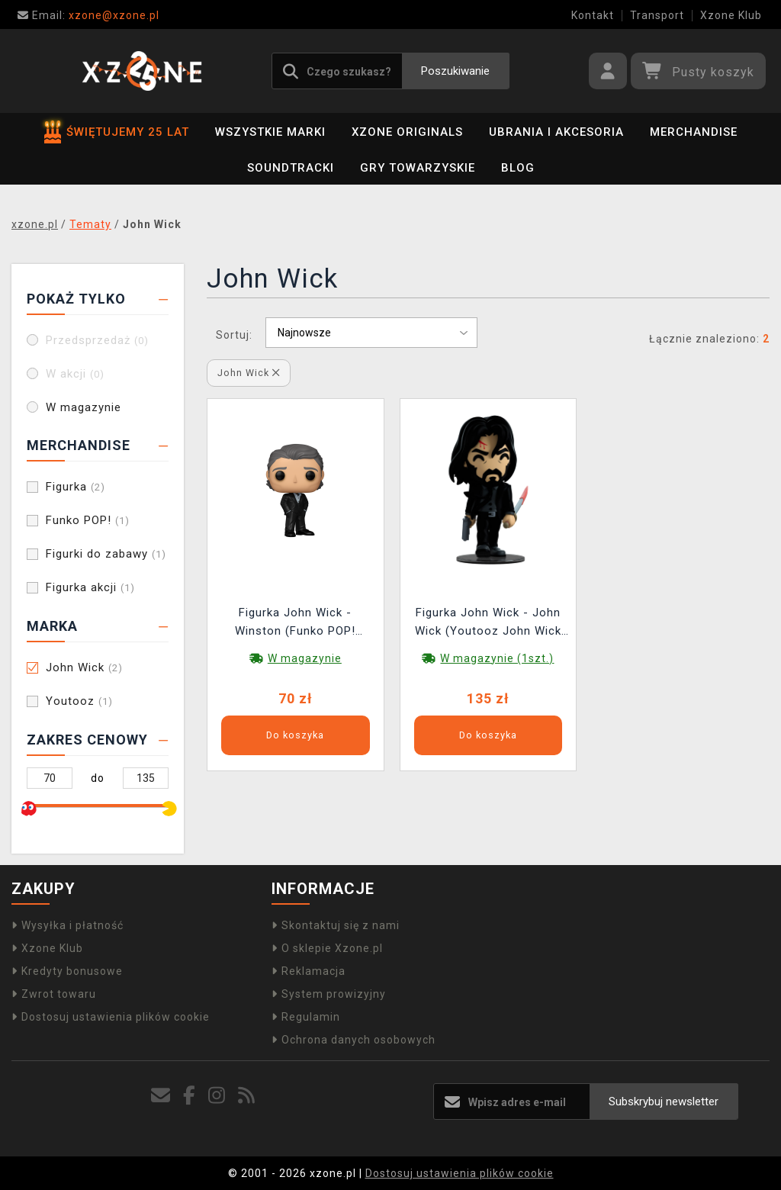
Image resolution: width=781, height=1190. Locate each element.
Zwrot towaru (53, 994)
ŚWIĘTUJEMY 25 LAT (116, 132)
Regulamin (306, 1017)
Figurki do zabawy (106, 554)
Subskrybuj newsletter (663, 1101)
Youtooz (79, 701)
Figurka (75, 487)
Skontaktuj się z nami (336, 925)
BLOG (518, 168)
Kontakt (592, 15)
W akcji (75, 374)
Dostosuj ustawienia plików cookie (110, 1017)
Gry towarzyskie (417, 168)
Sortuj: (234, 335)
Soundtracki (290, 168)
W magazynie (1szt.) (497, 658)
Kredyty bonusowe (67, 971)
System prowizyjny (329, 994)
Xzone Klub (731, 15)
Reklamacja (309, 971)
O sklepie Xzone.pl (327, 948)
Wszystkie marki (270, 132)
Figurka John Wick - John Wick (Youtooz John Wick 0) (488, 624)
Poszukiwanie (455, 71)
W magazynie (83, 407)
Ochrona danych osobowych (353, 1040)
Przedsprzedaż (97, 340)
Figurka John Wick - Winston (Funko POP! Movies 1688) (295, 624)
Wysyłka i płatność (67, 925)
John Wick (84, 667)
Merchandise (694, 132)
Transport (657, 15)
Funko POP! (88, 520)
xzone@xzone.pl (88, 15)
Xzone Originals (407, 132)
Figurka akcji (90, 587)
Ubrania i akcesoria (556, 132)
